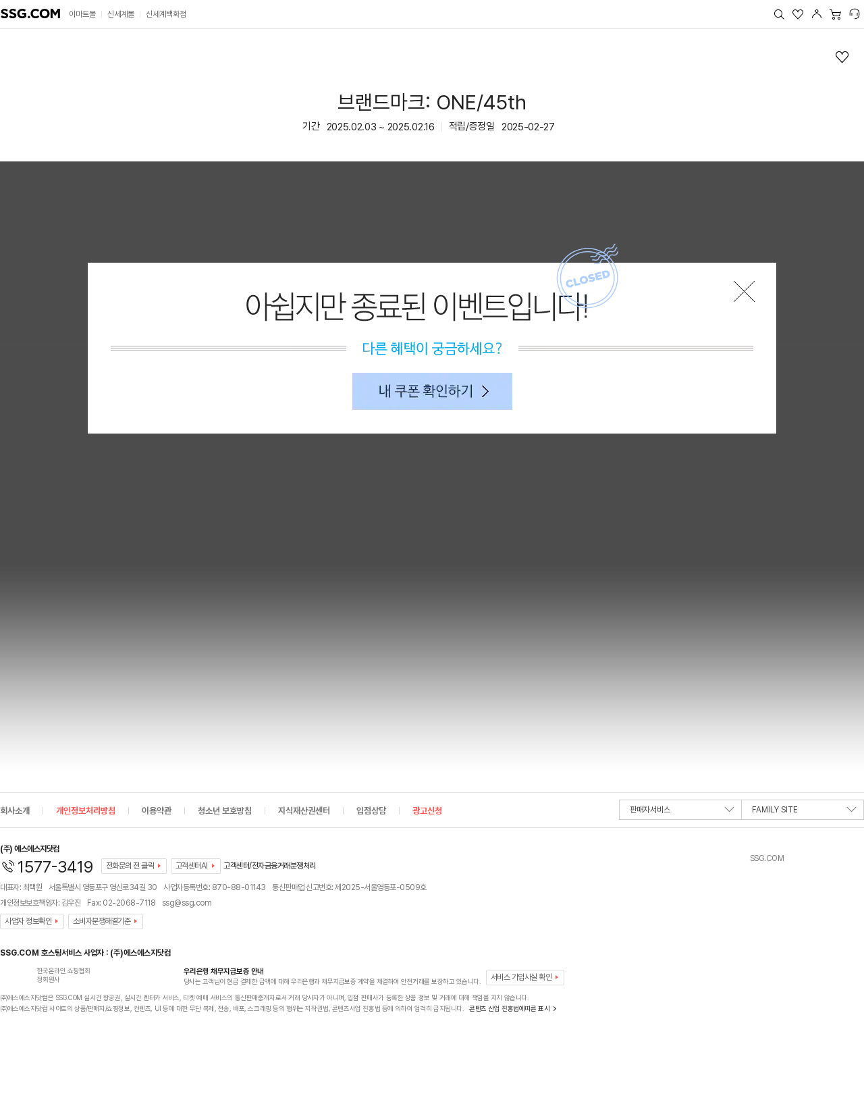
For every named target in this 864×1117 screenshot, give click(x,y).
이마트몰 (82, 14)
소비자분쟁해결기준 (102, 921)
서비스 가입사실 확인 (521, 977)
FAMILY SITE (804, 812)
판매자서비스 (682, 812)
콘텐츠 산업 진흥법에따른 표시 (509, 1008)
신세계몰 (120, 14)
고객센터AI (192, 866)
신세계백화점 (166, 14)
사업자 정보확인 (28, 921)
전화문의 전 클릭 (130, 866)
